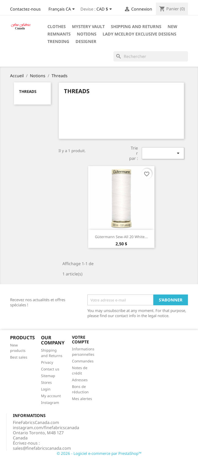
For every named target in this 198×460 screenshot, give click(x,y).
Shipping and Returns (136, 26)
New (172, 26)
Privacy (47, 362)
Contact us (50, 369)
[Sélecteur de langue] (62, 9)
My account (51, 395)
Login (46, 389)
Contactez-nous (25, 9)
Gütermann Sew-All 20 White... (121, 236)
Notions (86, 34)
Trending (58, 41)
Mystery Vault (88, 26)
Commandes (83, 361)
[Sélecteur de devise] (105, 9)
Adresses (80, 379)
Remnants (59, 34)
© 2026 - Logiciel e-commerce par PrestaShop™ (99, 453)
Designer (86, 41)
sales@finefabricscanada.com (42, 448)
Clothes (56, 26)
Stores (46, 382)
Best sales (18, 357)
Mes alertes (82, 398)
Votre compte (80, 339)
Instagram (50, 402)
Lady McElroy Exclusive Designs (139, 34)
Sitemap (48, 375)
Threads (27, 91)
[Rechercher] (150, 56)
